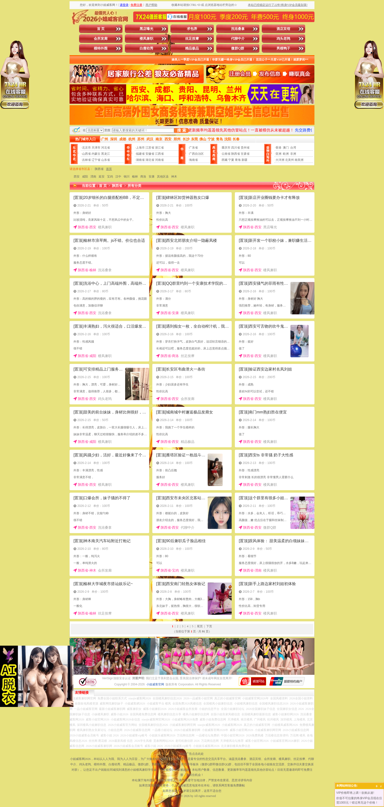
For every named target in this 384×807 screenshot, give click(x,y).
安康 (152, 176)
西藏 (225, 160)
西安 (77, 176)
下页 (209, 626)
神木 (174, 176)
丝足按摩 (192, 38)
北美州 (289, 160)
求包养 (192, 29)
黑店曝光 (146, 29)
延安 (102, 176)
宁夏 (231, 160)
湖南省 (140, 160)
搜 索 (181, 130)
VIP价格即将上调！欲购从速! (355, 792)
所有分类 (134, 186)
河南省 (159, 160)
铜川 (127, 176)
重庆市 (226, 147)
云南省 (226, 153)
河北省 (105, 147)
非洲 (293, 153)
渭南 (93, 176)
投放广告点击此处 (192, 754)
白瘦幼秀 (146, 48)
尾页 (200, 626)
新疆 (244, 160)
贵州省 (245, 147)
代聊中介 (238, 38)
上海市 (140, 147)
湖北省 (149, 160)
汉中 (118, 176)
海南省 (193, 160)
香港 (278, 147)
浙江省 (159, 147)
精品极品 (192, 48)
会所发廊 (101, 38)
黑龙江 (105, 153)
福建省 (140, 153)
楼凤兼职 (146, 38)
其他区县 (163, 176)
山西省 (86, 153)
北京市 (86, 147)
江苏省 (149, 147)
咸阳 (85, 176)
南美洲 (299, 160)
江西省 (159, 153)
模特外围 (101, 48)
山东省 (105, 160)
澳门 (286, 147)
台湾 (293, 147)
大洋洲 (280, 160)
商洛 (143, 176)
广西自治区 (196, 153)
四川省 (235, 147)
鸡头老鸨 (283, 38)
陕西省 (235, 153)
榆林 (135, 176)
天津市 (96, 147)
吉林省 (86, 160)
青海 (238, 160)
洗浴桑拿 (238, 29)
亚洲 (278, 153)
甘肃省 (245, 153)
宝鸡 (110, 176)
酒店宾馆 (283, 29)
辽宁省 (96, 160)
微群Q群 (237, 48)
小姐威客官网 (155, 684)
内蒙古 (96, 153)
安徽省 (149, 153)
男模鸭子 (283, 48)
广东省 (193, 147)
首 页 (101, 29)
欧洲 (286, 153)
